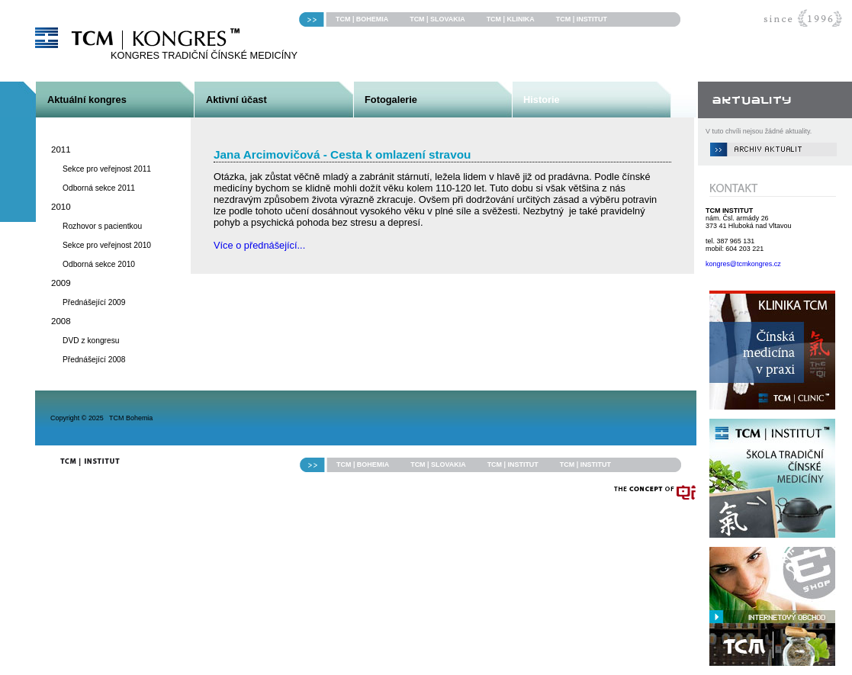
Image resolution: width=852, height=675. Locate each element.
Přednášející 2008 (94, 359)
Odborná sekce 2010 (99, 264)
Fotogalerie (391, 99)
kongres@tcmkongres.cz (743, 264)
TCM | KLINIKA (511, 19)
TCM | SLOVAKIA (437, 19)
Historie (541, 99)
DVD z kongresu (91, 340)
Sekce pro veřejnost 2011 (107, 169)
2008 (61, 321)
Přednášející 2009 (94, 302)
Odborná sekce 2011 (99, 188)
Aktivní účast (236, 99)
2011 (61, 149)
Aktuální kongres (87, 99)
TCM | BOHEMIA (362, 19)
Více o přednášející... (259, 245)
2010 (61, 206)
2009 (61, 283)
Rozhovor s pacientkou (102, 226)
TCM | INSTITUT (581, 19)
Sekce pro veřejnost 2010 (107, 245)
